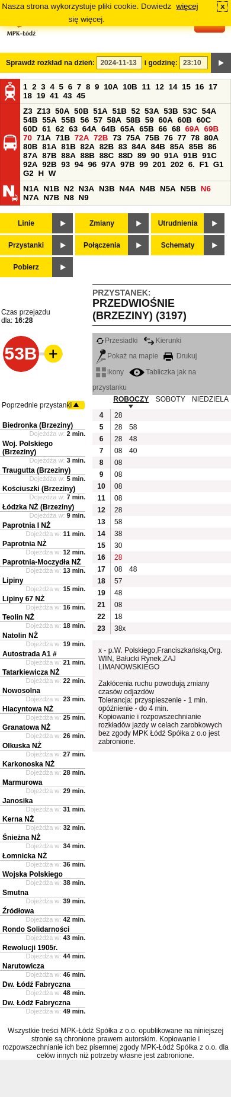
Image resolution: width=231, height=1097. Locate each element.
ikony (110, 372)
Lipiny (12, 580)
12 (159, 86)
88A (68, 155)
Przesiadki (116, 340)
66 (162, 128)
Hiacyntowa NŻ (27, 709)
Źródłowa (18, 911)
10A (111, 86)
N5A (168, 188)
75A (133, 137)
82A (87, 146)
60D (30, 128)
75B (152, 137)
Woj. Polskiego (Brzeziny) (27, 448)
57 (98, 120)
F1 (203, 164)
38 (118, 534)
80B (30, 146)
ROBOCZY (131, 399)
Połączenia (102, 245)
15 (186, 86)
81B (68, 146)
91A (171, 155)
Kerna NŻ (18, 819)
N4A (127, 188)
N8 (69, 197)
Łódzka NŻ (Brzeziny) (38, 507)
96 (92, 164)
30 (118, 545)
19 (41, 95)
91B (190, 155)
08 (118, 451)
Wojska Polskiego (32, 874)
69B (211, 128)
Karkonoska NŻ (28, 764)
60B (185, 120)
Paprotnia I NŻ (26, 525)
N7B (51, 197)
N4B (148, 188)
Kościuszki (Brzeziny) (38, 489)
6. (191, 164)
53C (189, 111)
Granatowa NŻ (26, 727)
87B (49, 155)
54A (209, 111)
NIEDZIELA (210, 399)
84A (138, 146)
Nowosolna (21, 691)
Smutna (15, 892)
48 (133, 439)
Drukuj (180, 356)
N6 (206, 188)
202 (177, 164)
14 (173, 86)
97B (127, 164)
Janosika (17, 801)
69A (192, 128)
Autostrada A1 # (29, 654)
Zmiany (101, 223)
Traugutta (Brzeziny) (36, 470)
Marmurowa (22, 782)
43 (67, 95)
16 (199, 86)
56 (84, 120)
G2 (28, 173)
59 (149, 120)
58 (133, 427)
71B (63, 137)
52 (135, 111)
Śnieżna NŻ (21, 837)
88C (107, 155)
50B (81, 111)
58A (114, 120)
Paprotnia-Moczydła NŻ (41, 562)
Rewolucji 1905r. (29, 948)
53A (152, 111)
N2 (69, 188)
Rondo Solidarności (35, 929)
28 (118, 415)
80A (211, 137)
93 (65, 164)
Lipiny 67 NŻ (23, 599)
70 (27, 137)
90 (154, 155)
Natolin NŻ (20, 635)
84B (157, 146)
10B (130, 86)
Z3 (28, 111)
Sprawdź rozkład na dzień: (50, 63)
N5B (188, 188)
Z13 (43, 111)
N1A (31, 188)
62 (60, 128)
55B (68, 120)
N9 (84, 197)
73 (117, 137)
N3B (107, 188)
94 (79, 164)
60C (204, 120)
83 (122, 146)
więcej (187, 6)
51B (119, 111)
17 (212, 86)
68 (176, 128)
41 (54, 95)
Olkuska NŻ (21, 746)
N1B (51, 188)
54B (30, 120)
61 (46, 128)
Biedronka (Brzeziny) (37, 425)
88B (87, 155)
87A (30, 155)
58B (133, 120)
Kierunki (162, 340)
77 (182, 137)
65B (146, 128)
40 (133, 451)
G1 (218, 164)
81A (49, 146)
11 (146, 86)
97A (108, 164)
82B (107, 146)
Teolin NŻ (18, 617)
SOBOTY (170, 399)
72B (101, 137)
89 (141, 155)
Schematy (178, 245)
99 (143, 164)
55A (49, 120)
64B (108, 128)
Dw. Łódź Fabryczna (36, 984)
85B (196, 146)
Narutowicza (23, 966)
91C (209, 155)
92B (49, 164)
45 (80, 95)
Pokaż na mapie (127, 356)
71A (44, 137)
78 (195, 137)
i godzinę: (161, 63)
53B (170, 111)
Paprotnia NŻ (24, 544)
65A (127, 128)
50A (62, 111)
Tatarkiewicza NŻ (30, 672)
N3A (87, 188)
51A (100, 111)
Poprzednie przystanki (37, 405)
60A (165, 120)
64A (89, 128)
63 (73, 128)
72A (82, 137)
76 (168, 137)
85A (177, 146)
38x (120, 628)
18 (27, 95)
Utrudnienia (178, 223)
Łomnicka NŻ (24, 856)
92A (30, 164)
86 (212, 146)
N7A (31, 197)
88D (125, 155)
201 (159, 164)
